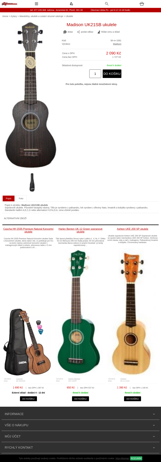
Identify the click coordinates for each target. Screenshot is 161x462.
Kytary (14, 16)
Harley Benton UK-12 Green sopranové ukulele (80, 230)
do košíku (112, 73)
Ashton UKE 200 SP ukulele (132, 229)
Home (5, 16)
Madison (117, 44)
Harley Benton (74, 379)
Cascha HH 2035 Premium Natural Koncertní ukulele (28, 230)
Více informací (122, 458)
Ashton (123, 379)
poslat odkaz (85, 32)
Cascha (19, 379)
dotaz (68, 32)
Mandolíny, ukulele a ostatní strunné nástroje (41, 16)
